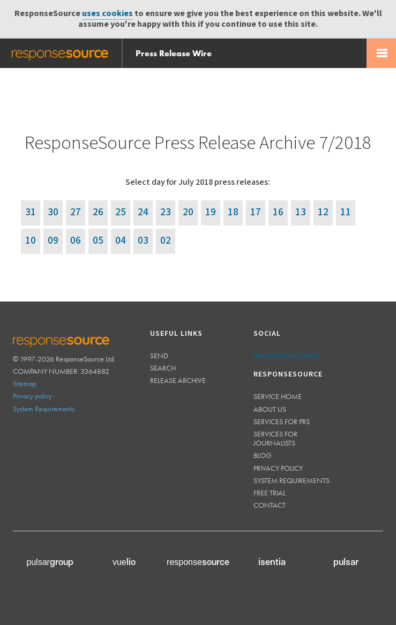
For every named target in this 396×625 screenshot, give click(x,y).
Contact (269, 505)
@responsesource (286, 355)
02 (165, 240)
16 (278, 212)
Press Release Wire (174, 53)
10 (30, 240)
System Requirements (43, 408)
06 (75, 240)
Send (159, 355)
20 (188, 212)
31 (30, 212)
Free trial (269, 493)
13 (300, 212)
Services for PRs (281, 421)
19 (210, 212)
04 (120, 240)
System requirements (291, 480)
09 (53, 240)
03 (143, 240)
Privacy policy (32, 396)
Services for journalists (275, 438)
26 (98, 212)
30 (53, 212)
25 (120, 212)
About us (269, 409)
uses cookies (107, 13)
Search (163, 368)
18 (233, 212)
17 (255, 212)
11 (345, 212)
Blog (262, 455)
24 (143, 212)
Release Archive (178, 380)
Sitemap (24, 383)
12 (323, 212)
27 (75, 212)
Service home (277, 396)
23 (165, 212)
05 (98, 240)
